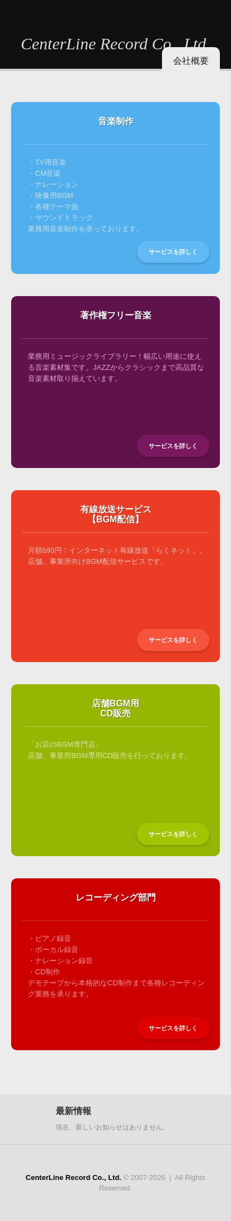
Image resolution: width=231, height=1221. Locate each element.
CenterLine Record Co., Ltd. (115, 43)
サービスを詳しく (173, 251)
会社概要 (191, 60)
